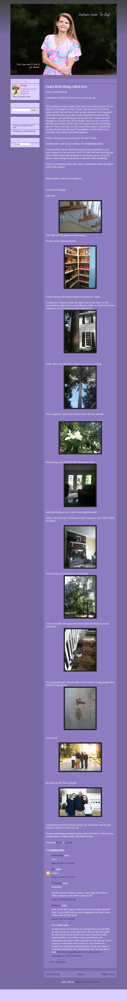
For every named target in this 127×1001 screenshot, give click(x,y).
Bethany (56, 905)
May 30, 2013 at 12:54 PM (64, 899)
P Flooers (57, 883)
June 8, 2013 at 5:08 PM (63, 919)
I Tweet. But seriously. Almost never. (22, 127)
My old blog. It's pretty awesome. (23, 131)
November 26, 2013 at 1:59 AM (66, 956)
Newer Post (53, 974)
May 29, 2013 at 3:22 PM (63, 863)
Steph (25, 86)
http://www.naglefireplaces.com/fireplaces (78, 952)
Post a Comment (57, 962)
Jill (53, 869)
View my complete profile (21, 97)
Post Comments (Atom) (87, 982)
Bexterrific (57, 855)
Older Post (108, 974)
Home (81, 974)
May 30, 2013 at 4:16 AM (63, 877)
